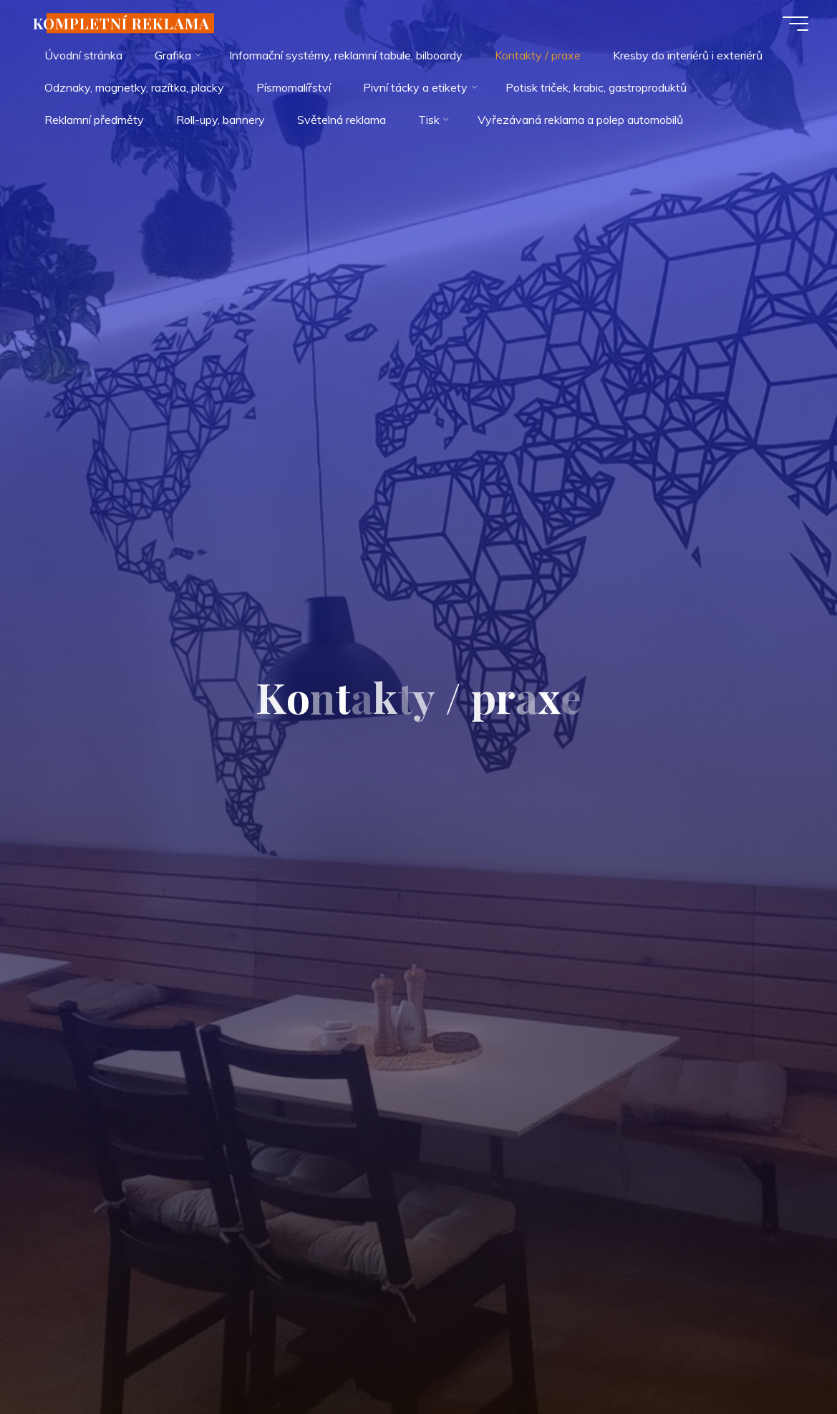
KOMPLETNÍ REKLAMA (121, 23)
